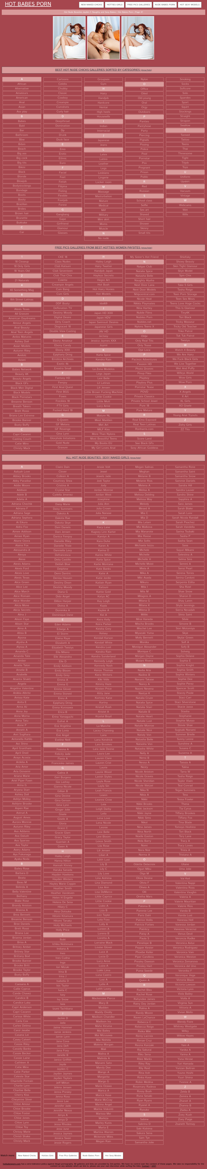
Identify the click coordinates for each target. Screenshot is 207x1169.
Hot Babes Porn (28, 4)
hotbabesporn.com (11, 1163)
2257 (153, 1166)
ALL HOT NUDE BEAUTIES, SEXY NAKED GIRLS (103, 458)
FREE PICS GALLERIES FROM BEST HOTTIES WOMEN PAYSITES (103, 248)
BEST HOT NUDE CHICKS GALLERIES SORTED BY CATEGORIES (103, 70)
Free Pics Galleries (138, 4)
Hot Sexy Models (190, 4)
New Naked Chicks (91, 4)
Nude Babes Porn (165, 4)
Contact (145, 1166)
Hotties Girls (114, 4)
